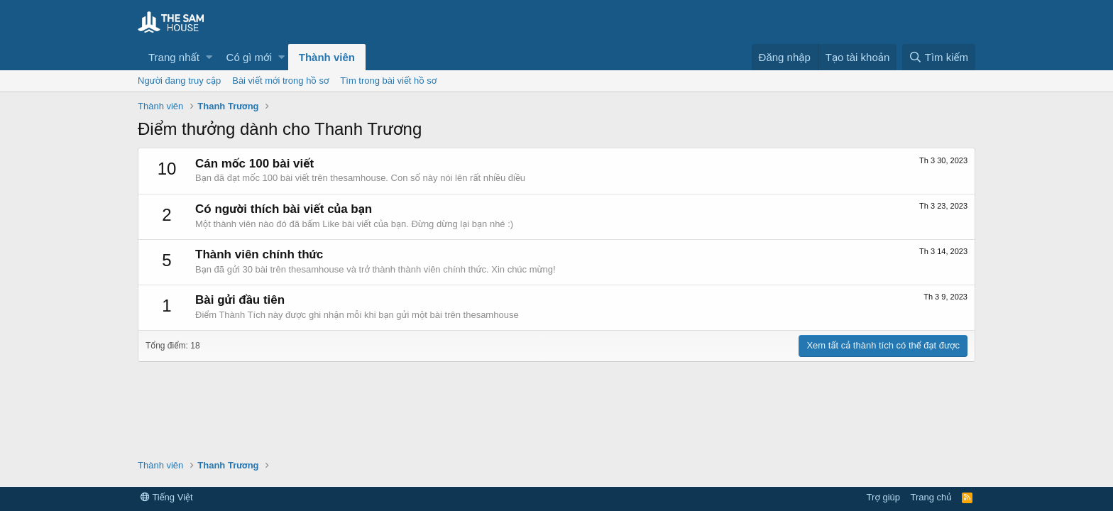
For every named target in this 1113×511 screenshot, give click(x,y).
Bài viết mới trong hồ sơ (280, 80)
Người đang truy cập (179, 80)
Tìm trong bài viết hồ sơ (388, 80)
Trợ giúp (883, 497)
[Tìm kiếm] (938, 57)
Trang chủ (931, 497)
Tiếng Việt (167, 497)
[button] (209, 57)
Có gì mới (249, 57)
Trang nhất (173, 57)
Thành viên (327, 57)
